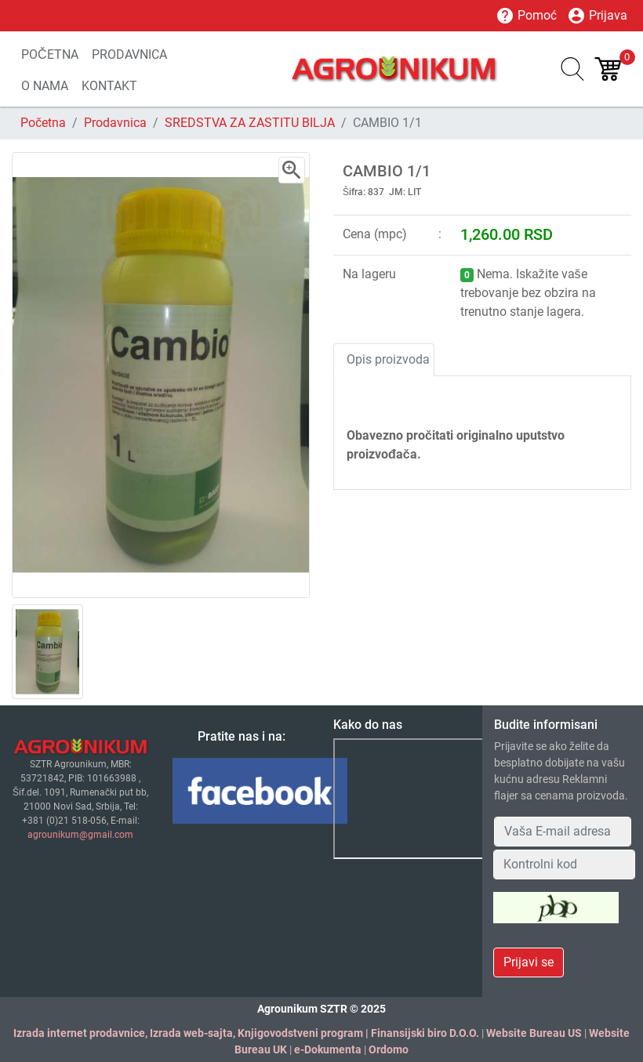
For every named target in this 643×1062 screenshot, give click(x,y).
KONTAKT (109, 85)
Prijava (597, 15)
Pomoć (526, 15)
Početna (43, 122)
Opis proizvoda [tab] (388, 359)
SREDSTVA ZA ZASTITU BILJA (250, 122)
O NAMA (44, 85)
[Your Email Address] (562, 831)
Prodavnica (115, 122)
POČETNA (49, 54)
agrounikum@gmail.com (80, 834)
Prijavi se (528, 962)
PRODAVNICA (129, 54)
